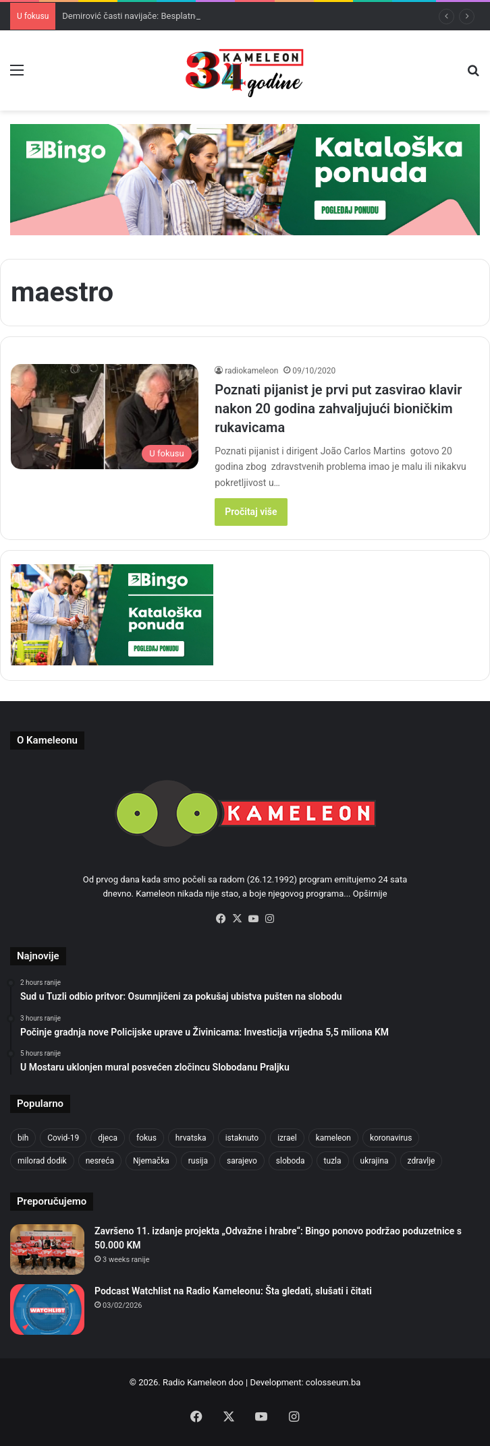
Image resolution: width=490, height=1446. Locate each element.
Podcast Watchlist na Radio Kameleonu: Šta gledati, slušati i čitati (233, 1291)
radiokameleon (251, 370)
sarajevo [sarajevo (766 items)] (242, 1161)
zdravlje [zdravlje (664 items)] (421, 1161)
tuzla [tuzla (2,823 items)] (333, 1161)
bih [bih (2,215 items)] (23, 1138)
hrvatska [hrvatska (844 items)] (191, 1138)
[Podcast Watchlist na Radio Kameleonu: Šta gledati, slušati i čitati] (47, 1309)
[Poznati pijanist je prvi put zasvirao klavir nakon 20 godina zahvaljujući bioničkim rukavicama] (104, 417)
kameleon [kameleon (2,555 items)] (333, 1138)
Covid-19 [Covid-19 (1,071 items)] (63, 1138)
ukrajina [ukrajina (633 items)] (374, 1161)
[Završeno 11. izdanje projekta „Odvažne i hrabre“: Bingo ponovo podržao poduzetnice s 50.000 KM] (47, 1249)
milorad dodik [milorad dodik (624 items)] (42, 1161)
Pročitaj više (251, 511)
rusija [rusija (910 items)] (198, 1161)
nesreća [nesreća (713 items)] (100, 1161)
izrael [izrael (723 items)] (287, 1138)
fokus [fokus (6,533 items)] (146, 1138)
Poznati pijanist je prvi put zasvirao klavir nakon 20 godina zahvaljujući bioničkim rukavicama (338, 408)
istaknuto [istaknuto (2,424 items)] (242, 1138)
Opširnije (370, 893)
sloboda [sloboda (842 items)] (290, 1161)
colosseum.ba (333, 1382)
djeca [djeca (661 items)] (107, 1138)
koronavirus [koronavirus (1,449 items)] (391, 1138)
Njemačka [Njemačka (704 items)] (151, 1161)
